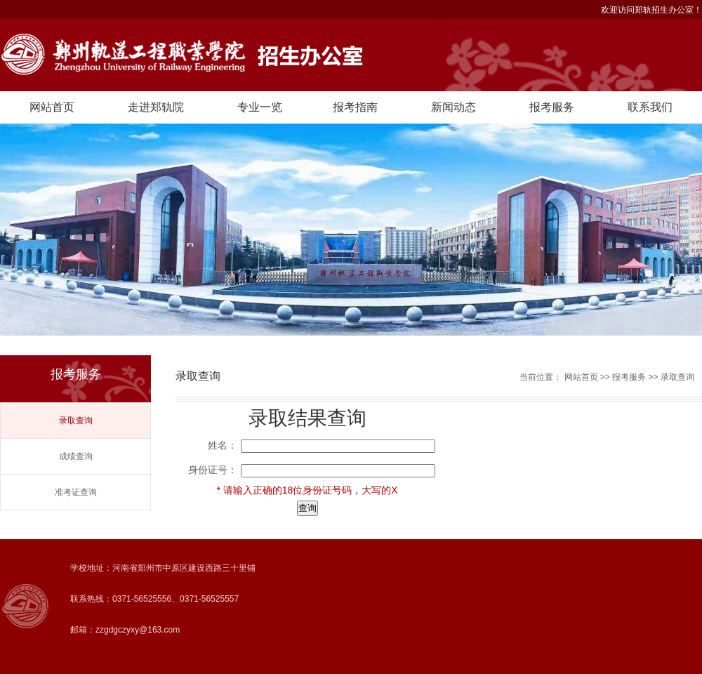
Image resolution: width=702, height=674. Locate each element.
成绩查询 (76, 456)
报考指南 (355, 107)
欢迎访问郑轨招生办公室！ (651, 10)
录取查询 (76, 420)
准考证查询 (76, 492)
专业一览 (259, 107)
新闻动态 (453, 107)
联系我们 (650, 107)
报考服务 (551, 107)
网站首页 (51, 107)
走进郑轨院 (156, 107)
